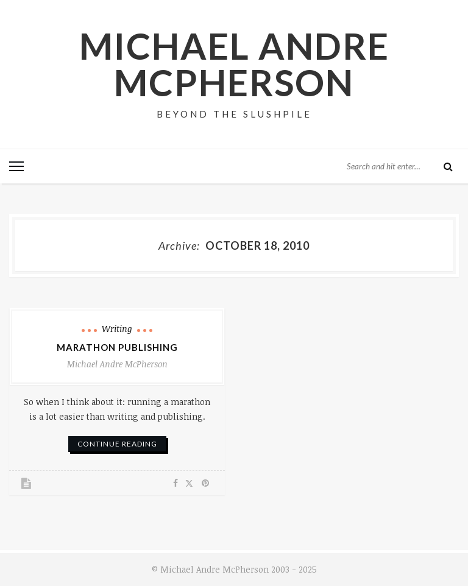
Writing (117, 328)
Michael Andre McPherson (234, 64)
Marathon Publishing (117, 347)
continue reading (117, 443)
